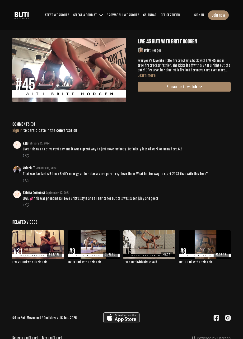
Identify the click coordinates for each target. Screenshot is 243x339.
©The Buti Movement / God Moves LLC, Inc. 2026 (44, 318)
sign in (17, 130)
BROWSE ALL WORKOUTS (123, 15)
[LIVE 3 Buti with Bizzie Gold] (94, 262)
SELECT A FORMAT (88, 15)
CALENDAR (150, 15)
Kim (25, 143)
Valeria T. (29, 168)
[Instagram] (228, 318)
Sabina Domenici (34, 193)
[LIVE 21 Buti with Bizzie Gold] (38, 262)
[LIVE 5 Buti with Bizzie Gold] (149, 262)
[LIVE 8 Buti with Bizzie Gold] (205, 262)
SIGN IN (199, 15)
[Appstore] (121, 317)
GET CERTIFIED (170, 15)
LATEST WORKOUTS (56, 15)
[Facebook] (216, 318)
